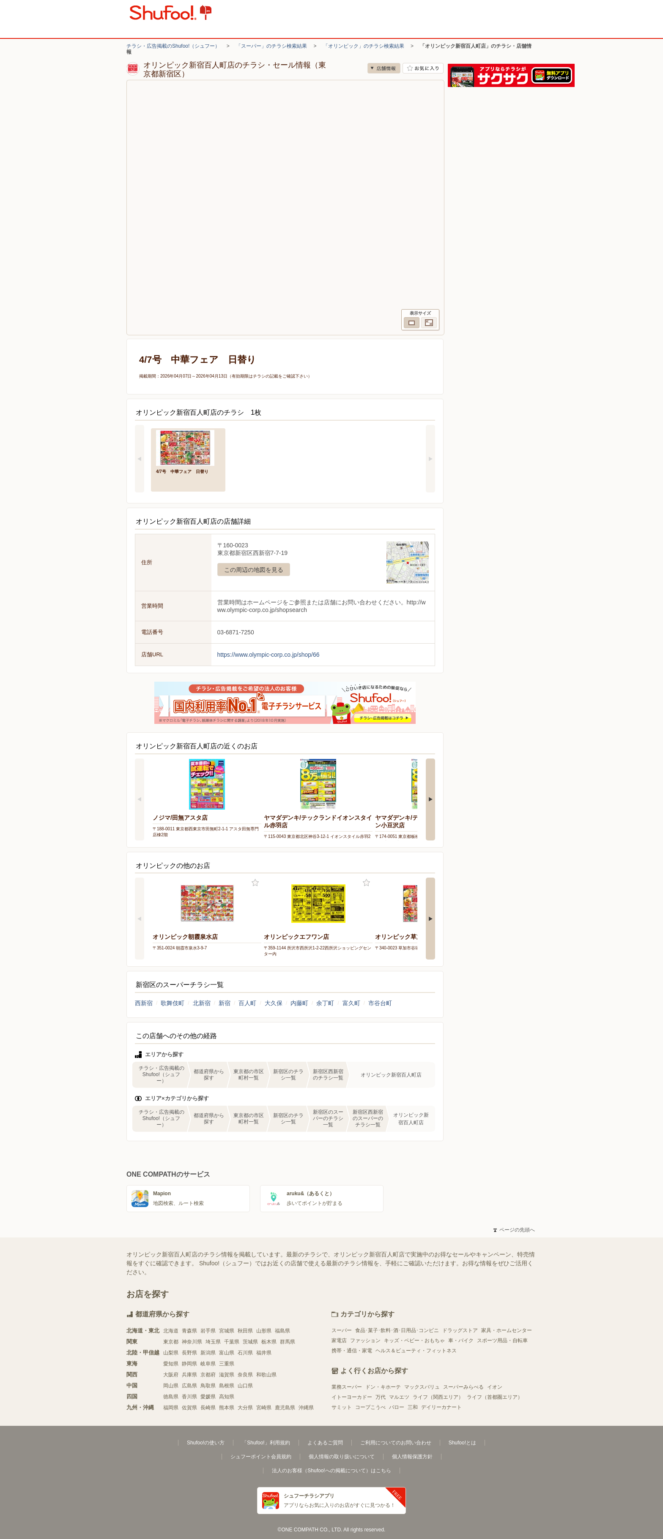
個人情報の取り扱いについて (342, 1457)
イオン (494, 1387)
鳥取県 (208, 1386)
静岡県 (189, 1364)
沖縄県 (306, 1408)
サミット (342, 1407)
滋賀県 (226, 1375)
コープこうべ (370, 1407)
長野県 (189, 1353)
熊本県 (226, 1408)
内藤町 (299, 1003)
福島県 (282, 1331)
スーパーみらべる (463, 1387)
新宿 (224, 1003)
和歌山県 (266, 1375)
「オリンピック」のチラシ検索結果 (363, 46)
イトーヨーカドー (352, 1397)
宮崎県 (263, 1408)
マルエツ (399, 1397)
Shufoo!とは (462, 1443)
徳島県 (170, 1397)
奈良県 (245, 1375)
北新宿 (202, 1003)
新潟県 (208, 1353)
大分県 (245, 1408)
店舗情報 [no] (383, 68)
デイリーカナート (441, 1407)
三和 (413, 1407)
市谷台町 (380, 1003)
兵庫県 (189, 1375)
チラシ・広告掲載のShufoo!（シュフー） (173, 46)
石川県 (245, 1353)
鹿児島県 (285, 1408)
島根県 (226, 1386)
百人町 (247, 1003)
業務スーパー (347, 1387)
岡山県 (170, 1386)
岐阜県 (208, 1364)
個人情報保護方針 (412, 1457)
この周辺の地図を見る (253, 569)
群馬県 (287, 1342)
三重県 (226, 1364)
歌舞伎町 (172, 1003)
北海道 (170, 1331)
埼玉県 (213, 1342)
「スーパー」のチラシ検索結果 (271, 46)
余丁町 (325, 1003)
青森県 (189, 1331)
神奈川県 (192, 1342)
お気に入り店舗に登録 (423, 68)
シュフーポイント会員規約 (260, 1457)
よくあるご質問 (325, 1443)
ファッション (365, 1340)
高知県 (226, 1397)
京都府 (208, 1375)
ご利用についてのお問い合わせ (395, 1443)
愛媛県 (208, 1397)
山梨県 (170, 1353)
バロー (396, 1407)
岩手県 (208, 1331)
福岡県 (170, 1408)
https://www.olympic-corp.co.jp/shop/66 (268, 654)
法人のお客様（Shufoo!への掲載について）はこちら (331, 1471)
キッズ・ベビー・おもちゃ (414, 1340)
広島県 (189, 1386)
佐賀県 (189, 1408)
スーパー (342, 1330)
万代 (380, 1397)
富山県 (226, 1353)
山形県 (263, 1331)
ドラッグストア (460, 1330)
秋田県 (245, 1331)
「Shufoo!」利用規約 (266, 1443)
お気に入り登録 (255, 883)
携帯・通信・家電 (352, 1351)
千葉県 (231, 1342)
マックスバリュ (422, 1387)
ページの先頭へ (514, 1230)
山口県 (245, 1386)
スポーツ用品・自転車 (502, 1340)
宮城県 (226, 1331)
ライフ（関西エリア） (438, 1397)
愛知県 (170, 1364)
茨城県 (250, 1342)
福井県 (263, 1353)
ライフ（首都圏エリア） (495, 1397)
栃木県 (269, 1342)
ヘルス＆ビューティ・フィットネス (416, 1351)
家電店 (339, 1340)
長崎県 (208, 1408)
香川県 (189, 1397)
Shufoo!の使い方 (206, 1443)
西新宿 (144, 1003)
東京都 (170, 1342)
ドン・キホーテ (383, 1387)
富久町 (351, 1003)
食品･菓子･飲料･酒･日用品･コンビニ (397, 1330)
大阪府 (170, 1375)
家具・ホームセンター (506, 1330)
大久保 (273, 1003)
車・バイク (461, 1340)
